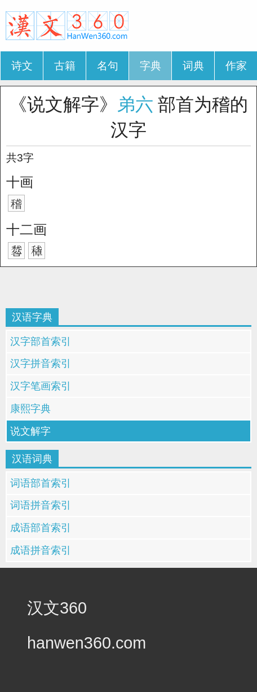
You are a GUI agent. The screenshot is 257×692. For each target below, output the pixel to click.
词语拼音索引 (40, 505)
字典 (150, 66)
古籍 (65, 66)
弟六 (135, 104)
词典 (193, 66)
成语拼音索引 (40, 550)
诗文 (22, 66)
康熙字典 (30, 408)
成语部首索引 (40, 527)
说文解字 (30, 431)
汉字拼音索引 (40, 363)
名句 (107, 66)
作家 (236, 66)
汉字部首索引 (40, 341)
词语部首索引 (40, 483)
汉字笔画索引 (40, 386)
